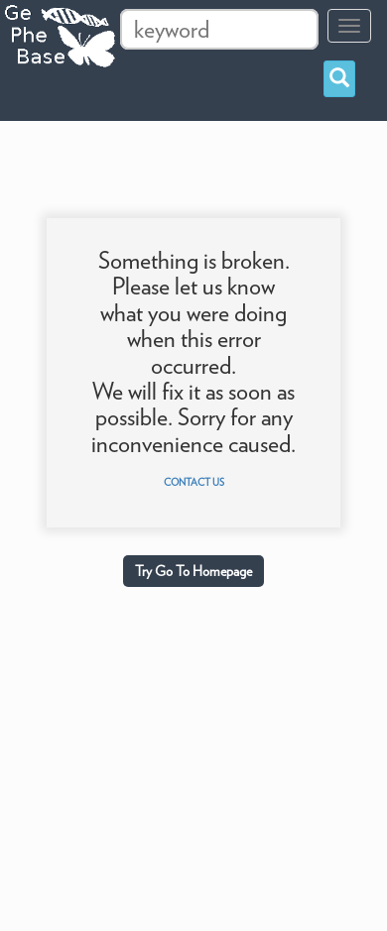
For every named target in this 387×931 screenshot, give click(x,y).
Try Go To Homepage (193, 571)
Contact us (194, 482)
